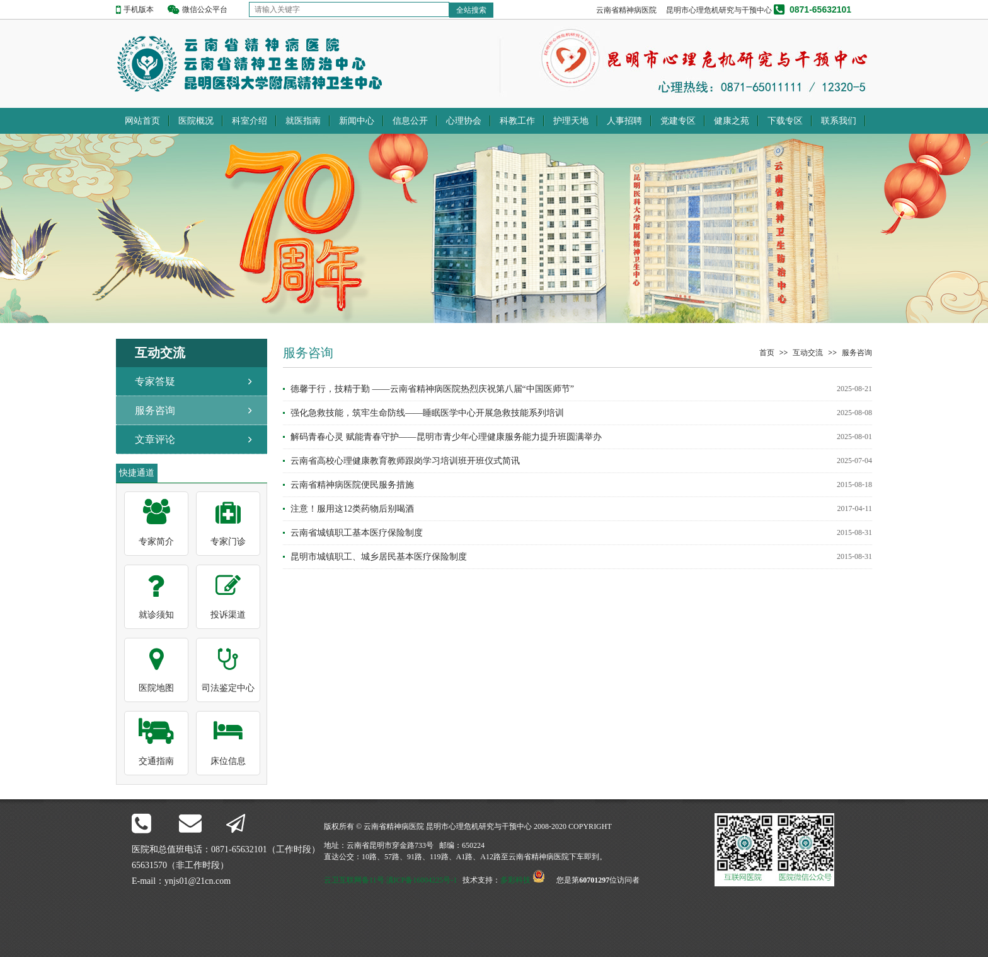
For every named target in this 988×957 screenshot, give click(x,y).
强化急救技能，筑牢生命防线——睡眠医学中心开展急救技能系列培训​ (427, 413)
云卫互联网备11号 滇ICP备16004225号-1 (390, 880)
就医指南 (303, 121)
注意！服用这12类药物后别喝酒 (352, 509)
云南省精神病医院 (626, 10)
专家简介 (156, 541)
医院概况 (196, 121)
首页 (766, 352)
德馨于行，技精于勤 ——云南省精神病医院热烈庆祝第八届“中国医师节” (432, 389)
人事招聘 (624, 121)
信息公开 (410, 121)
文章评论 (155, 439)
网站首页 (142, 121)
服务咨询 (155, 410)
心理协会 (463, 121)
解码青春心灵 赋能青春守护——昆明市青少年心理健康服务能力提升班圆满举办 (446, 437)
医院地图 (156, 688)
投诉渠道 (228, 614)
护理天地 (571, 121)
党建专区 (678, 121)
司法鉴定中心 (228, 688)
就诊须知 (156, 614)
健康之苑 (731, 121)
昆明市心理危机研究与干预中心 (719, 10)
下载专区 (785, 121)
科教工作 (517, 121)
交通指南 (156, 761)
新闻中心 (356, 121)
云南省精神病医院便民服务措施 (352, 485)
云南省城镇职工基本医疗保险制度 (356, 532)
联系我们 (838, 121)
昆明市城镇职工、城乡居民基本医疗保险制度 (378, 556)
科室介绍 (249, 121)
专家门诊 (228, 541)
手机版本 (138, 9)
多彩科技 (515, 880)
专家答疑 (155, 381)
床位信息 (228, 761)
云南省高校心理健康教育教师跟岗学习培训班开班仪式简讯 (405, 461)
